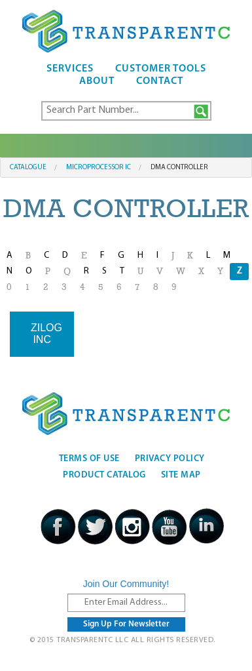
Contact (159, 81)
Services (70, 69)
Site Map (181, 475)
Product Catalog (104, 475)
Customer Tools (160, 69)
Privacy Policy (170, 459)
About (97, 81)
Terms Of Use (89, 459)
